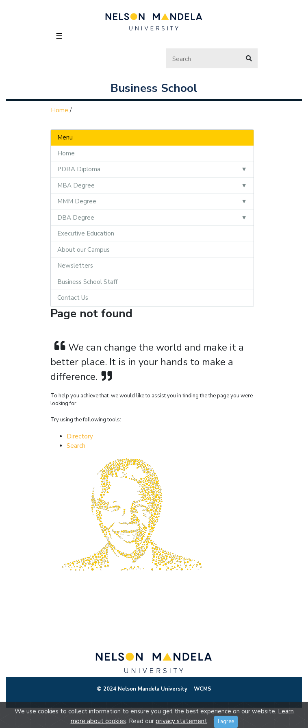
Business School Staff (87, 282)
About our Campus (83, 250)
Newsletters (75, 266)
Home (59, 110)
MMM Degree (76, 201)
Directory (80, 436)
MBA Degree (76, 185)
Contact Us (72, 298)
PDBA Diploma (78, 169)
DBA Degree (75, 218)
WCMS (202, 689)
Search (76, 446)
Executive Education (85, 233)
